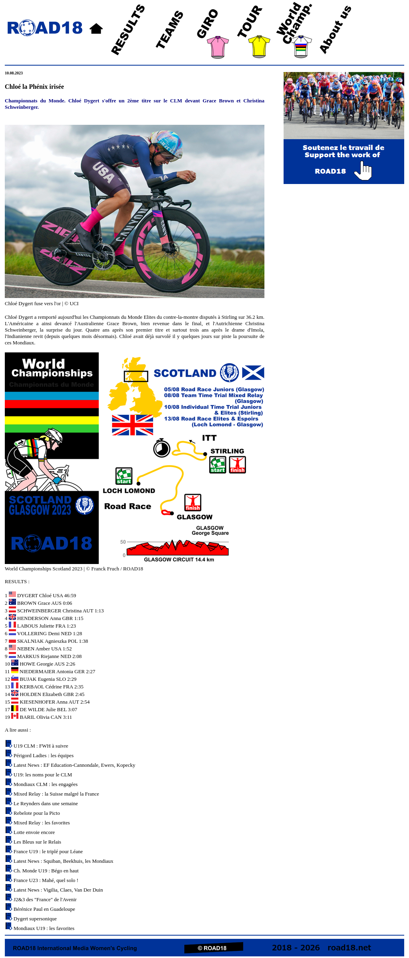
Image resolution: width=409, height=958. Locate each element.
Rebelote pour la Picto (37, 813)
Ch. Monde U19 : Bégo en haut (46, 871)
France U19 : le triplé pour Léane (48, 851)
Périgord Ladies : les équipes (43, 755)
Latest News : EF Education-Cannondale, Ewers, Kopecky (74, 765)
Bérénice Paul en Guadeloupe (44, 909)
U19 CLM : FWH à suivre (41, 746)
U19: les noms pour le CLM (43, 775)
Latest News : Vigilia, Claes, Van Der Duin (58, 890)
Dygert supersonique (35, 919)
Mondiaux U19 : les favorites (44, 928)
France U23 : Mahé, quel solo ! (46, 880)
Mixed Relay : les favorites (42, 823)
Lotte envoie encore (34, 832)
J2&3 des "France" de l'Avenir (45, 899)
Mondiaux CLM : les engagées (45, 784)
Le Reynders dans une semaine (46, 803)
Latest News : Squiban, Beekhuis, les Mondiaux (63, 861)
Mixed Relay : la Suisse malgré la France (56, 794)
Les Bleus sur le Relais (37, 842)
